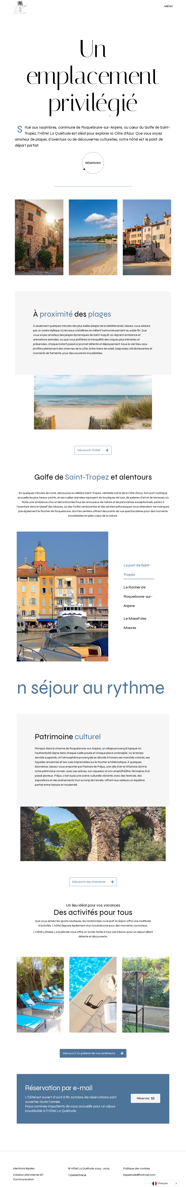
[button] (23, 237)
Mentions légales (24, 1168)
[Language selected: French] (164, 1183)
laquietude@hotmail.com (139, 1174)
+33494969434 (77, 1174)
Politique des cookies (136, 1168)
